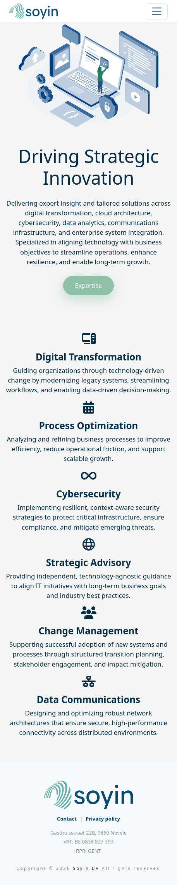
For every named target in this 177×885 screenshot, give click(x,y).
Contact (67, 818)
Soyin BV (86, 868)
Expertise (88, 285)
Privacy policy (103, 818)
